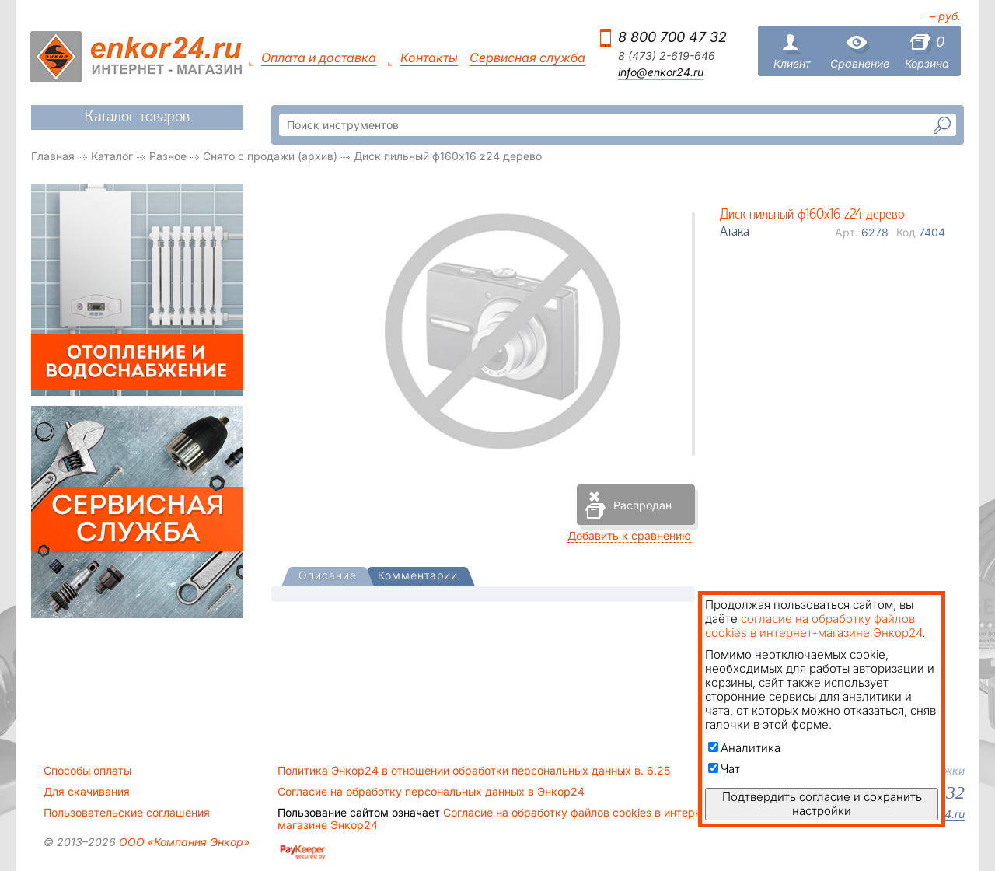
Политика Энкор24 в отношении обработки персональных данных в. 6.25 (474, 770)
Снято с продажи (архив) (270, 156)
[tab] (327, 577)
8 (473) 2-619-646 (666, 56)
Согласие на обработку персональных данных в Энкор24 (431, 791)
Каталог (112, 156)
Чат (724, 768)
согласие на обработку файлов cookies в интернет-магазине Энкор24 (813, 625)
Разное (168, 156)
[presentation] (327, 576)
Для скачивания (87, 791)
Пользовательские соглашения (127, 812)
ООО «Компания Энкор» (183, 841)
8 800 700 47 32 (672, 37)
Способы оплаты (87, 770)
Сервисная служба (527, 58)
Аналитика (744, 747)
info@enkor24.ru (660, 72)
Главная (53, 156)
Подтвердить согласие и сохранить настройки (822, 803)
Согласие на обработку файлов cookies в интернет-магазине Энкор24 (497, 819)
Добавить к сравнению (629, 535)
